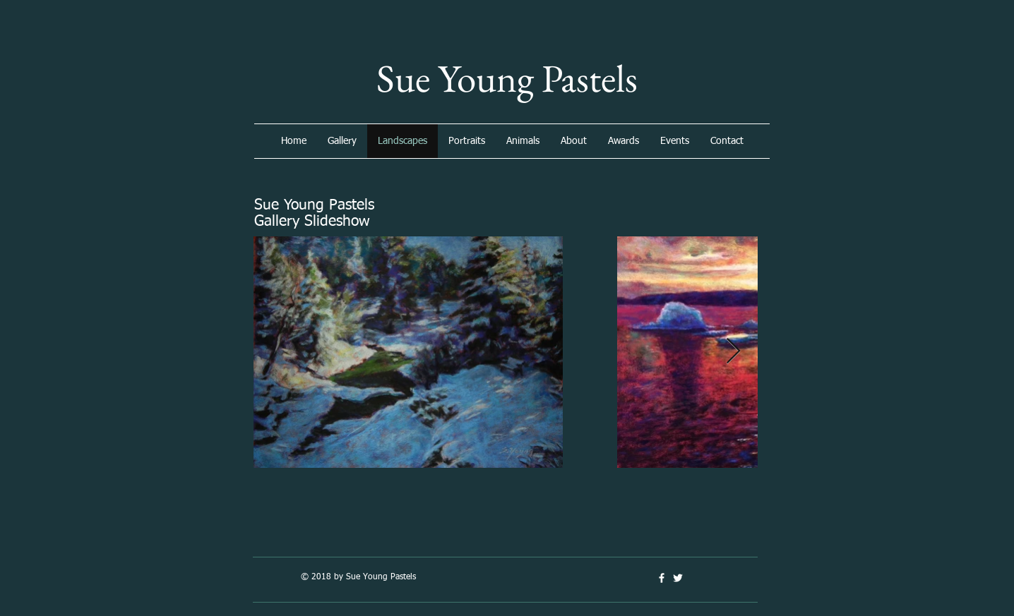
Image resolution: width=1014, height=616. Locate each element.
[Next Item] (733, 352)
